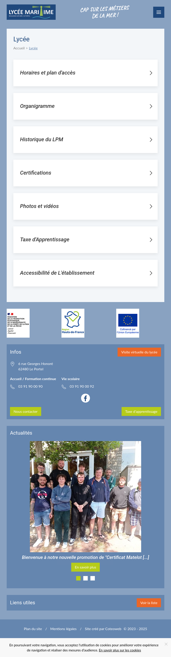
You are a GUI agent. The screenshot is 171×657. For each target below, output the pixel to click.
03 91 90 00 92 (82, 386)
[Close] (166, 644)
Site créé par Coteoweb (103, 629)
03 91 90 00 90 (30, 386)
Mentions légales (63, 629)
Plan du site (33, 629)
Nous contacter (26, 411)
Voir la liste (148, 603)
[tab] (78, 578)
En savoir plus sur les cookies (120, 650)
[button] (158, 12)
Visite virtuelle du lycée (139, 352)
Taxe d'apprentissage (141, 411)
